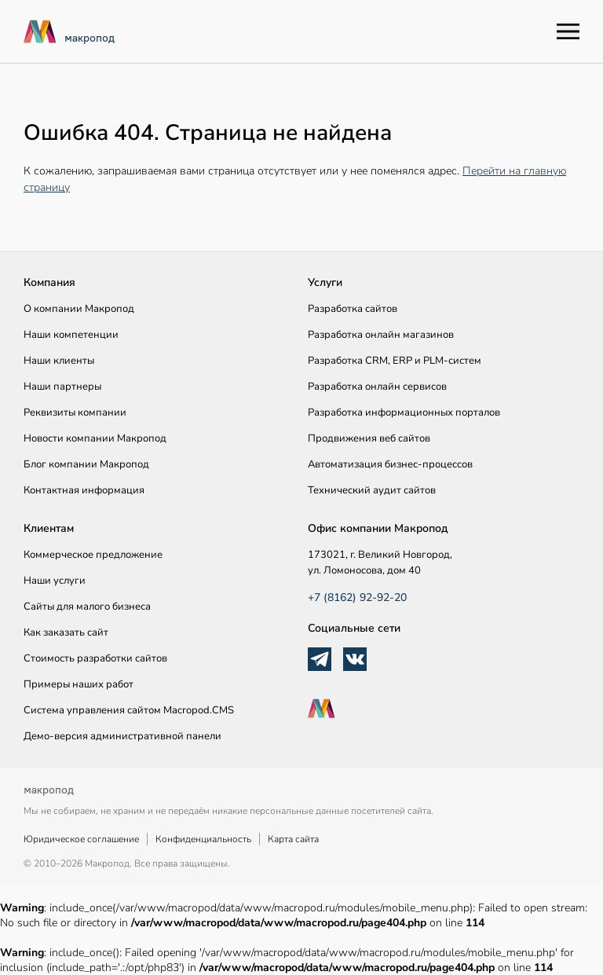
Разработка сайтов (352, 309)
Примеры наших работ (78, 684)
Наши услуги (55, 581)
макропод (89, 38)
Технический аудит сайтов (372, 490)
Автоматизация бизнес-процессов (390, 464)
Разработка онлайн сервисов (377, 386)
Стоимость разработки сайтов (95, 658)
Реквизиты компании (75, 412)
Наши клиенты (59, 361)
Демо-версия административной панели (122, 736)
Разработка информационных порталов (404, 412)
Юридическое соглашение (81, 839)
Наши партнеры (62, 386)
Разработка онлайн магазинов (381, 335)
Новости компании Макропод (95, 438)
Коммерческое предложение (93, 555)
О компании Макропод (79, 309)
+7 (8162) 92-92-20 (357, 597)
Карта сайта (293, 839)
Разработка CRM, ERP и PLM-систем (394, 361)
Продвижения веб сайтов (369, 438)
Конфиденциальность (203, 839)
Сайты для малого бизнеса (87, 606)
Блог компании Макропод (86, 464)
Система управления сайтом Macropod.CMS (129, 710)
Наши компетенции (71, 335)
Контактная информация (84, 490)
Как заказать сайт (66, 632)
